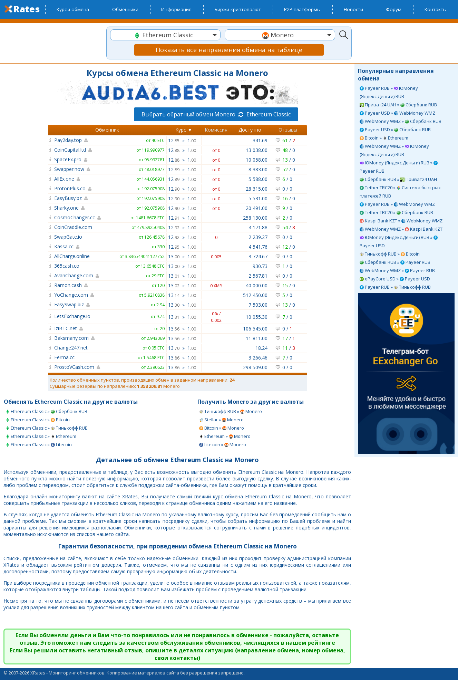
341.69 (260, 140)
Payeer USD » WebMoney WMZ (397, 113)
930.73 (260, 266)
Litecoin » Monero (222, 444)
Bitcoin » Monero (221, 428)
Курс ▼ (183, 129)
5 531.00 (258, 198)
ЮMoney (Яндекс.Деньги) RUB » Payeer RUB (399, 167)
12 (173, 140)
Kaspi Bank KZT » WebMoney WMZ (401, 221)
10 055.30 (256, 317)
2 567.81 (258, 275)
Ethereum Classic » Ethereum (41, 436)
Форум (393, 9)
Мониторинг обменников (77, 673)
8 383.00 (258, 169)
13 (173, 256)
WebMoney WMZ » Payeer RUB (397, 270)
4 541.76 (258, 246)
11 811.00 (256, 338)
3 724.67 (258, 256)
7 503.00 (258, 304)
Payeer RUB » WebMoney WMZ (397, 204)
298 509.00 (255, 367)
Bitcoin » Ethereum (384, 138)
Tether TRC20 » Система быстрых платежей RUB (400, 191)
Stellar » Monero (221, 419)
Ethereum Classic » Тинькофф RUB (47, 428)
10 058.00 (256, 159)
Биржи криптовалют (238, 9)
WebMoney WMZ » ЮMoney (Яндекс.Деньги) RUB (394, 150)
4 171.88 (258, 227)
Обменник (107, 129)
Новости (353, 9)
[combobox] (165, 34)
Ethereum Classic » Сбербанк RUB (46, 411)
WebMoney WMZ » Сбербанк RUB (400, 121)
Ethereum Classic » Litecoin (39, 444)
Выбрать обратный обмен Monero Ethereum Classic (216, 114)
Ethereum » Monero (225, 436)
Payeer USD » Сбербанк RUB (395, 129)
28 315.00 (256, 188)
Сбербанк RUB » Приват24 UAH (398, 179)
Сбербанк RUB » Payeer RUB (395, 262)
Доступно (249, 129)
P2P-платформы (302, 9)
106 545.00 (255, 328)
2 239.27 (258, 237)
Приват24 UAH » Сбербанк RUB (398, 105)
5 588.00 (258, 179)
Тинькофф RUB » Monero (230, 411)
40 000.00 (256, 285)
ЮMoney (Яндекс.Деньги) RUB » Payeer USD (399, 241)
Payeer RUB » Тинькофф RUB (395, 287)
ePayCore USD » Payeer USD (395, 279)
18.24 (261, 348)
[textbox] (165, 35)
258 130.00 (255, 217)
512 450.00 (255, 295)
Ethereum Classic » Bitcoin (38, 419)
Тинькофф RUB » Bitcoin (390, 254)
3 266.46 (258, 357)
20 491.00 (256, 208)
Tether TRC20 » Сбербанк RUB (396, 212)
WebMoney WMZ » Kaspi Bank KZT (401, 229)
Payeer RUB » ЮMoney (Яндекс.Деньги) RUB (389, 92)
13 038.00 (256, 150)
